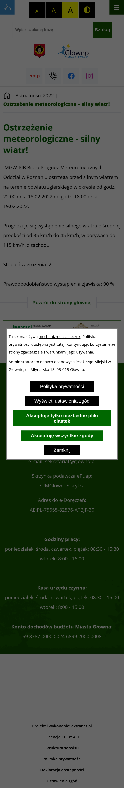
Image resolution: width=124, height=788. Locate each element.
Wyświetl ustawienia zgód (62, 401)
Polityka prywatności (62, 386)
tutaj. (60, 344)
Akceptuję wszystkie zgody (62, 435)
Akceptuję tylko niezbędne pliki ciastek (62, 418)
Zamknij (61, 450)
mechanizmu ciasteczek (59, 336)
